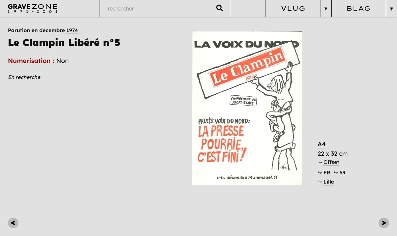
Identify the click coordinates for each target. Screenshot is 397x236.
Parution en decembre (43, 30)
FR (326, 172)
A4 (322, 144)
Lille (328, 181)
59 (342, 172)
